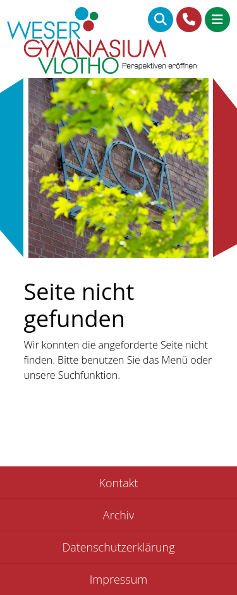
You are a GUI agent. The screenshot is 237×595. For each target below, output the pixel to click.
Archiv (118, 515)
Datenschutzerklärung (118, 547)
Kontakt (118, 482)
